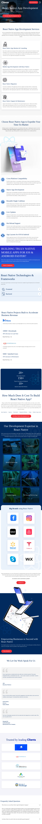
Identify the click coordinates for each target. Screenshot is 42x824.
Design (30, 412)
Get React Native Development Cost (21, 416)
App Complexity (4, 412)
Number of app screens (37, 412)
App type (10, 412)
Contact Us (21, 582)
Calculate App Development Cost (12, 16)
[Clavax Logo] (5, 2)
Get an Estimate (33, 2)
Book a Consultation (8, 265)
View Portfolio (6, 651)
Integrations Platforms (23, 412)
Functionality (15, 412)
